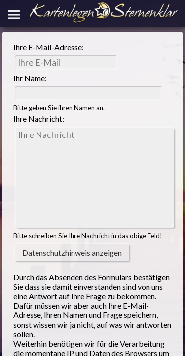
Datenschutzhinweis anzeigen (72, 252)
